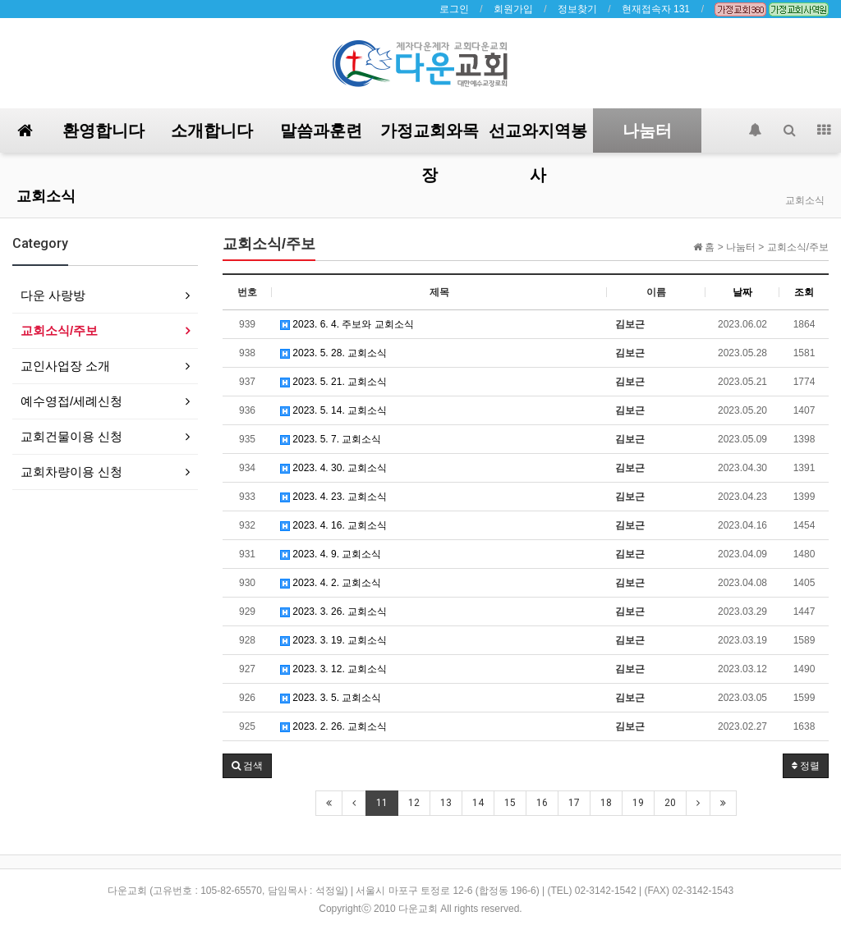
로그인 (454, 9)
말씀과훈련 (321, 130)
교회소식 (46, 195)
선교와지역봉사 (538, 137)
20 (670, 803)
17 (574, 803)
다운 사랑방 (53, 295)
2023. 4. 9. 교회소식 (330, 554)
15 (510, 803)
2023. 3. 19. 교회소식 (333, 640)
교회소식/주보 (59, 330)
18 (606, 803)
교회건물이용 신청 (71, 436)
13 (446, 803)
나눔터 (647, 130)
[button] (247, 766)
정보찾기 (577, 9)
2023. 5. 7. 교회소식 (330, 439)
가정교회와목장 (429, 137)
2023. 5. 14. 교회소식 (333, 410)
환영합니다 (103, 130)
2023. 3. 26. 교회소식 (333, 611)
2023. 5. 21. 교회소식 (333, 381)
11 (382, 803)
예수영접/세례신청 (71, 401)
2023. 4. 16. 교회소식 (333, 525)
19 (638, 803)
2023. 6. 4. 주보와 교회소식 (347, 324)
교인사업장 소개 (65, 366)
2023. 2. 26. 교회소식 (333, 726)
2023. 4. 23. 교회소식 (333, 496)
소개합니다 (212, 130)
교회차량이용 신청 (71, 472)
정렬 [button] (806, 766)
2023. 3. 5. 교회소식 (330, 697)
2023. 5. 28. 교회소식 (333, 353)
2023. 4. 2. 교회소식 (330, 583)
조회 (804, 292)
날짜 (742, 292)
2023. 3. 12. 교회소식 (333, 669)
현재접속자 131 (656, 9)
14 (478, 803)
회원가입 (513, 9)
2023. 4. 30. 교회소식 (333, 468)
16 (542, 803)
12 (414, 803)
